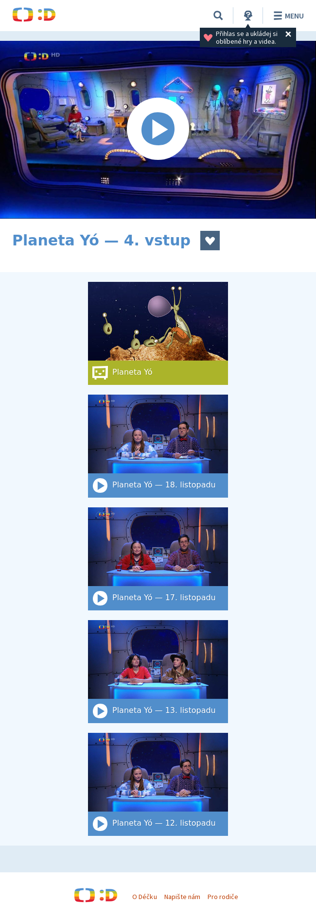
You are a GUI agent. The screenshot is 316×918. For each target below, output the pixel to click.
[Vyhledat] (218, 15)
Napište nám (182, 896)
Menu (287, 15)
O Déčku (144, 896)
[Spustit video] (158, 130)
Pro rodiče (223, 896)
